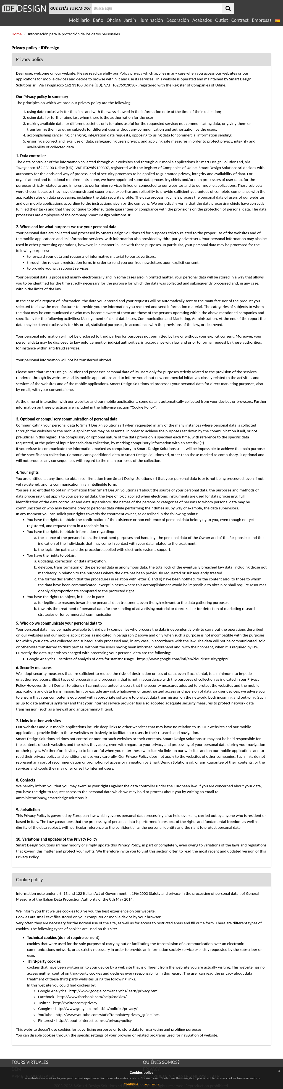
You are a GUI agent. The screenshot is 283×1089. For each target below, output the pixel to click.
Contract (240, 20)
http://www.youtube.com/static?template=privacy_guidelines (107, 1014)
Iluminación (151, 20)
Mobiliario (79, 20)
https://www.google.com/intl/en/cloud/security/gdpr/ (183, 658)
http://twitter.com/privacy (75, 1002)
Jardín (130, 20)
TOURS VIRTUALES (30, 1062)
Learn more (151, 1084)
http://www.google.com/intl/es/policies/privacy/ (96, 1008)
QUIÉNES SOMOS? (161, 1062)
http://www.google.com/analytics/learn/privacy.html (114, 990)
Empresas (261, 20)
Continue (131, 1084)
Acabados (202, 20)
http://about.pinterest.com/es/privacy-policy (94, 1020)
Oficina (114, 20)
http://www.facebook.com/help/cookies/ (92, 996)
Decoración (177, 20)
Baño (98, 20)
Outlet (221, 20)
